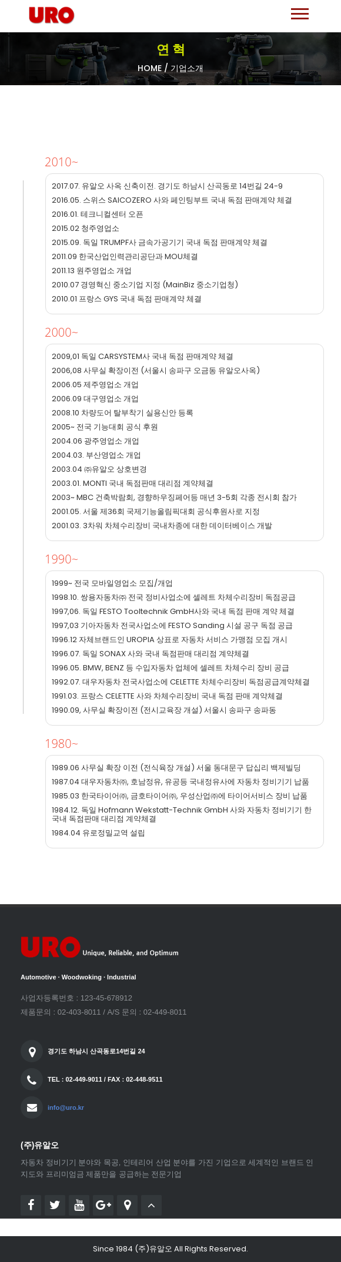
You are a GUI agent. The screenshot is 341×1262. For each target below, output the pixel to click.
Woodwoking (82, 977)
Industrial (121, 977)
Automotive (38, 977)
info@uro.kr (66, 1107)
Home (150, 68)
